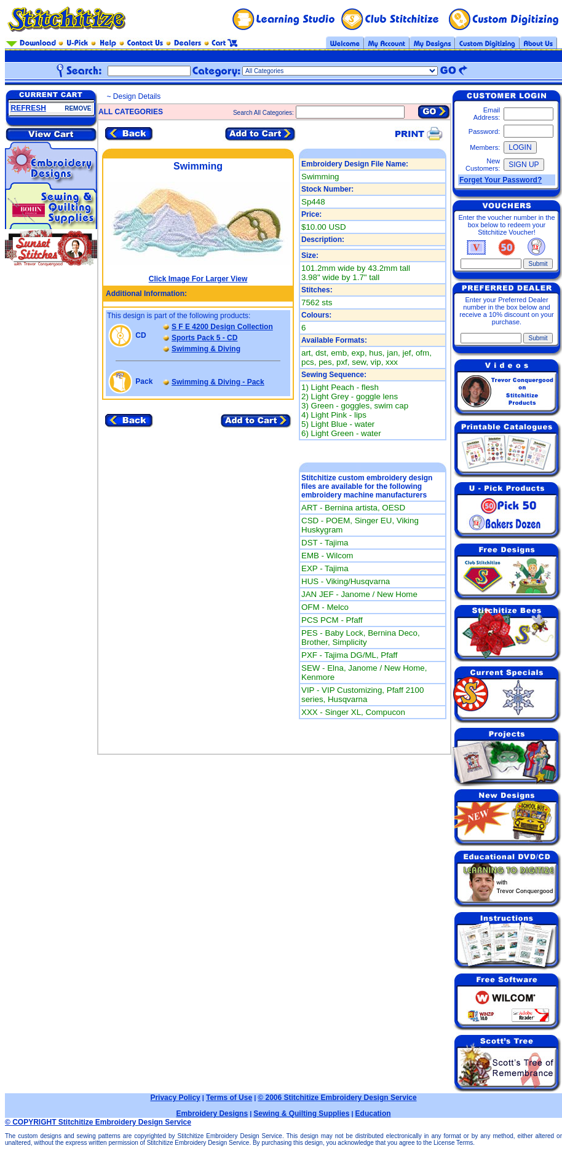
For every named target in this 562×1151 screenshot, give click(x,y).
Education (373, 1113)
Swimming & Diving (206, 349)
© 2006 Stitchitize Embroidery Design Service (337, 1097)
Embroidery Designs (212, 1113)
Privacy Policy (175, 1097)
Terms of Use (229, 1097)
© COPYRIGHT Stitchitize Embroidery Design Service (98, 1122)
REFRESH (28, 108)
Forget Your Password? (500, 180)
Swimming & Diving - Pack (218, 382)
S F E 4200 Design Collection (222, 326)
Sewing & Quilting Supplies (301, 1113)
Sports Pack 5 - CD (204, 338)
